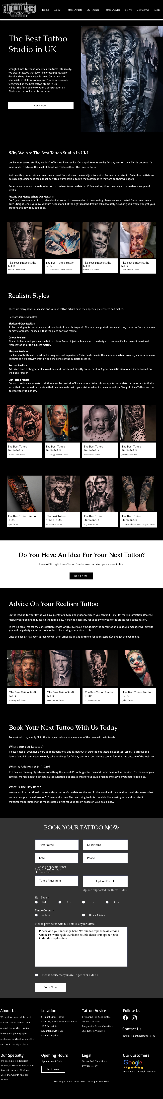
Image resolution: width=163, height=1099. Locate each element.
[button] (74, 10)
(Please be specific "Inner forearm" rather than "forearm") (50, 870)
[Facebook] (125, 1018)
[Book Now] (41, 105)
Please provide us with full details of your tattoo (65, 924)
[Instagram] (134, 1018)
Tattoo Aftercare (91, 1021)
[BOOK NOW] (81, 575)
